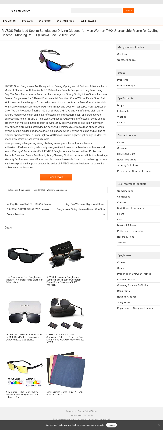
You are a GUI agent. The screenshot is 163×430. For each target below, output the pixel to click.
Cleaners (122, 148)
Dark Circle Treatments (130, 208)
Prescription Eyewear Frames (134, 273)
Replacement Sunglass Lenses (135, 308)
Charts (121, 122)
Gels (119, 219)
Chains (121, 262)
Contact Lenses (126, 60)
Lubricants (123, 111)
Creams (121, 202)
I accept (111, 425)
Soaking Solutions (127, 165)
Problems (122, 79)
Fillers (120, 213)
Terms (94, 411)
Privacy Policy (84, 411)
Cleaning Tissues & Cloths (132, 285)
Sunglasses (24, 190)
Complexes (123, 196)
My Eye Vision (84, 419)
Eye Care (27, 21)
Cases (121, 142)
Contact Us (71, 411)
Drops (120, 105)
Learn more (56, 177)
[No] (159, 425)
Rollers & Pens (125, 236)
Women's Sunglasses (57, 190)
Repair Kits (123, 291)
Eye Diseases (88, 21)
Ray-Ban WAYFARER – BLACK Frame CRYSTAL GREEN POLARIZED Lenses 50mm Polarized (29, 209)
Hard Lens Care (126, 154)
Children (122, 54)
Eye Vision (9, 21)
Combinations (125, 191)
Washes (122, 116)
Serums (121, 242)
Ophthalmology (126, 85)
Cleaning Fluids (126, 279)
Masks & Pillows (126, 225)
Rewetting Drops (126, 159)
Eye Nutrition (65, 21)
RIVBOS (41, 190)
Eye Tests (45, 21)
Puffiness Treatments (130, 231)
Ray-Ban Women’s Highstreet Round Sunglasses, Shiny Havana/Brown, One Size (81, 209)
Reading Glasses (127, 296)
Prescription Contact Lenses (134, 171)
